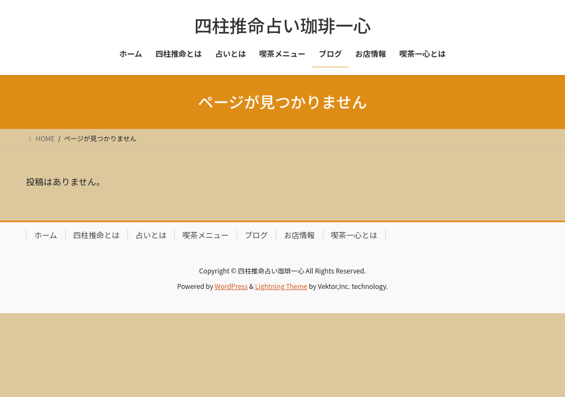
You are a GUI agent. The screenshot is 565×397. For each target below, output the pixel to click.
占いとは (151, 234)
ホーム (45, 234)
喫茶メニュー (206, 234)
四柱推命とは (96, 234)
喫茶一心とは (354, 234)
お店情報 (299, 234)
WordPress (231, 286)
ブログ (256, 234)
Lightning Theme (281, 286)
